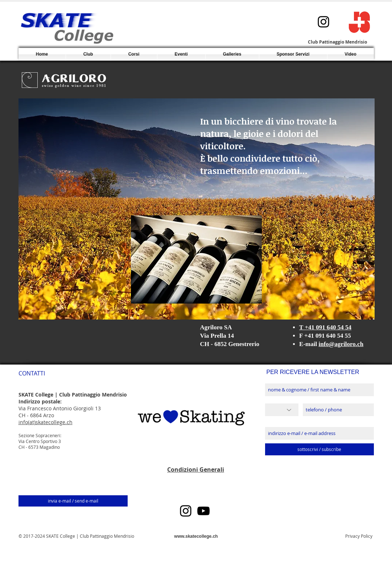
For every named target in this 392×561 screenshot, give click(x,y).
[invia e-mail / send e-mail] (73, 501)
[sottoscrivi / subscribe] (319, 449)
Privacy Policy (358, 536)
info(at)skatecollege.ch (45, 422)
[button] (134, 54)
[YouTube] (203, 511)
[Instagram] (323, 21)
